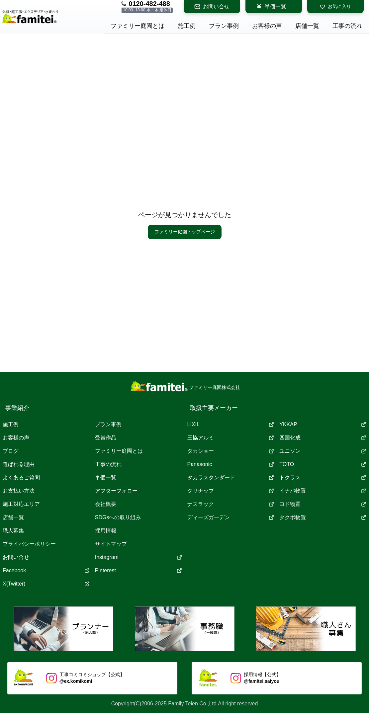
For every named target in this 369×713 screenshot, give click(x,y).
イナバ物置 (322, 491)
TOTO (322, 464)
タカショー (230, 451)
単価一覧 (271, 7)
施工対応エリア (21, 504)
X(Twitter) (46, 584)
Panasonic (230, 464)
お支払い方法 (19, 491)
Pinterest (138, 570)
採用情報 (105, 530)
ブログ (11, 451)
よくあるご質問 (21, 477)
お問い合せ (212, 7)
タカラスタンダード (230, 477)
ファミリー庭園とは (119, 451)
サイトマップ (111, 544)
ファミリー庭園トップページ (184, 231)
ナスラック (230, 504)
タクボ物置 (322, 517)
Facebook (46, 570)
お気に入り (335, 6)
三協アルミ (230, 437)
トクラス (322, 477)
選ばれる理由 (19, 464)
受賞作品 (105, 437)
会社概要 (105, 504)
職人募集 (13, 530)
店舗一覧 (13, 517)
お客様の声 (16, 437)
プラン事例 (108, 424)
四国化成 (322, 437)
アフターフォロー (116, 491)
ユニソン (322, 451)
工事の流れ (108, 464)
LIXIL (230, 424)
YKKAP (322, 424)
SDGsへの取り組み (118, 517)
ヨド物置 (322, 504)
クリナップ (230, 491)
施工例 (11, 424)
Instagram (138, 557)
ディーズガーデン (230, 517)
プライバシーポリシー (29, 544)
